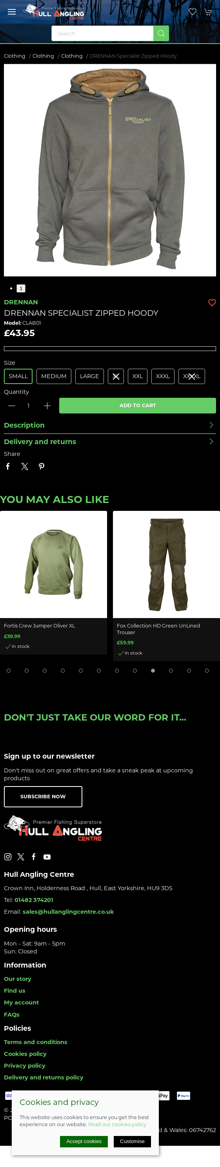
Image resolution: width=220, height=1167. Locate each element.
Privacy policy (24, 1065)
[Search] (110, 33)
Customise (132, 1141)
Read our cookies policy (117, 1124)
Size (9, 362)
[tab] (9, 671)
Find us (14, 990)
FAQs (12, 1014)
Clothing (14, 56)
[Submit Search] (161, 33)
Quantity (16, 391)
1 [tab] (21, 288)
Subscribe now (43, 796)
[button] (12, 12)
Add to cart (138, 405)
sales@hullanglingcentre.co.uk (68, 911)
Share (12, 453)
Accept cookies (84, 1141)
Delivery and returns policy (44, 1077)
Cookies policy (25, 1053)
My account (21, 1002)
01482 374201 (34, 900)
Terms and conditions (35, 1042)
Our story (17, 978)
